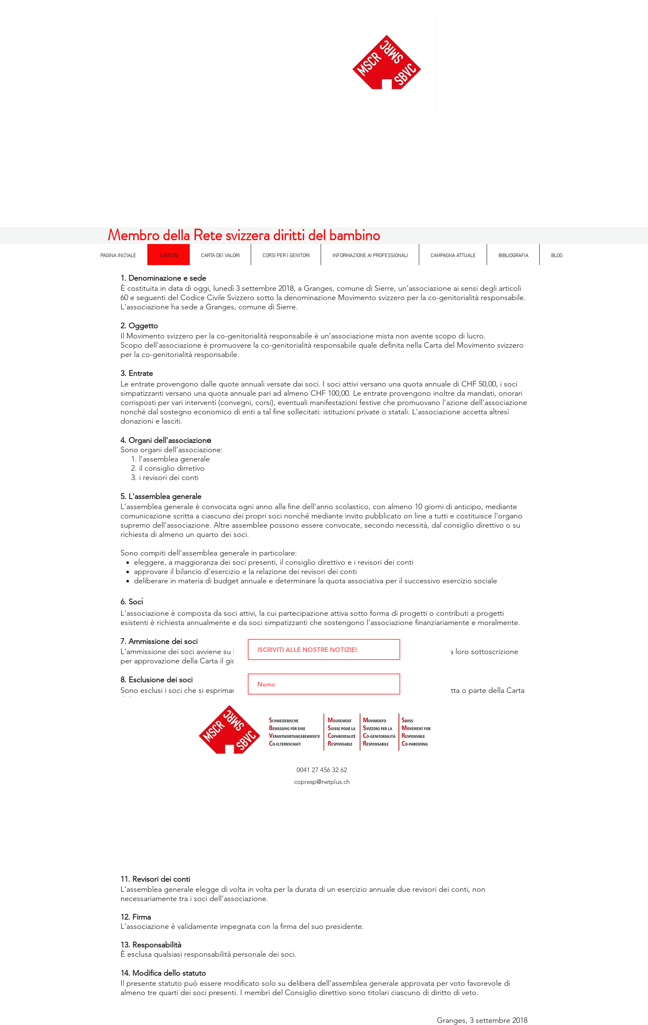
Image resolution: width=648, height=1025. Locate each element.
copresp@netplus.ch (322, 782)
